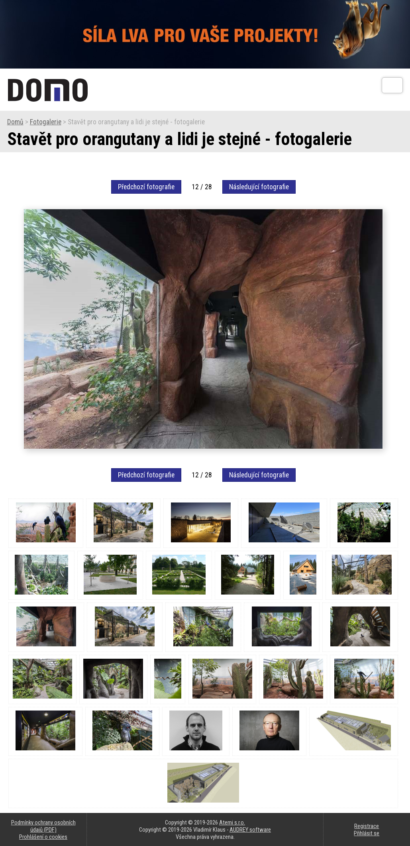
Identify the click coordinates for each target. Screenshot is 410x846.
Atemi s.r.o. (232, 822)
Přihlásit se (366, 833)
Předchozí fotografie (146, 187)
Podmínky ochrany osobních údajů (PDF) (43, 826)
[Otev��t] (392, 85)
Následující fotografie (259, 187)
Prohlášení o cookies (43, 836)
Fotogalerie (45, 122)
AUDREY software (250, 829)
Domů (15, 122)
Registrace (366, 826)
